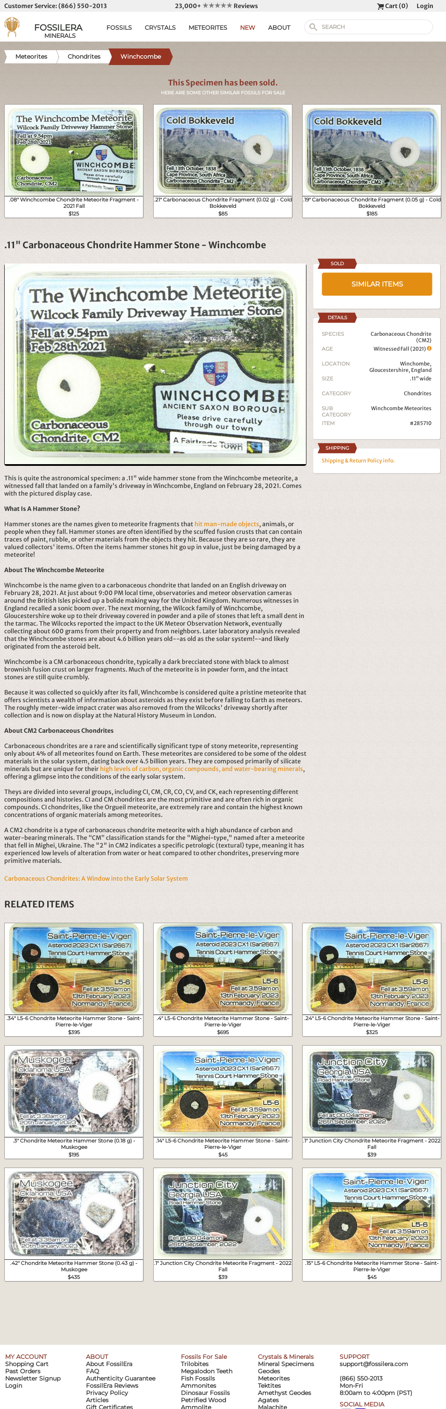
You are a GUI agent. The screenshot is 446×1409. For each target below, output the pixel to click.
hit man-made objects (226, 524)
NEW (247, 27)
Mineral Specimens (286, 1364)
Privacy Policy (107, 1393)
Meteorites (274, 1378)
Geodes (269, 1371)
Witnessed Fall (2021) (403, 349)
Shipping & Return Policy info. (358, 460)
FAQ (92, 1371)
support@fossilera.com (374, 1364)
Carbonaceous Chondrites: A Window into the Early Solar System (96, 878)
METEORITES (208, 27)
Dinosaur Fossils (205, 1393)
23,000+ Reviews (216, 6)
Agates (268, 1400)
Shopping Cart (27, 1364)
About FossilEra (109, 1364)
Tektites (269, 1385)
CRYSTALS (160, 27)
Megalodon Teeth (206, 1371)
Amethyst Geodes (284, 1393)
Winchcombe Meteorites (401, 408)
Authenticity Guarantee (120, 1378)
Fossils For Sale (204, 1357)
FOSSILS (119, 27)
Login (425, 6)
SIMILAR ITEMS (377, 284)
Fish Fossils (198, 1378)
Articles (97, 1400)
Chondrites (418, 393)
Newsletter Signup (32, 1378)
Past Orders (22, 1371)
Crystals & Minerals (286, 1357)
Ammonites (198, 1385)
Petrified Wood (203, 1400)
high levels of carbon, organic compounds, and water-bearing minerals (201, 769)
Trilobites (195, 1364)
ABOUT (279, 27)
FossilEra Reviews (112, 1385)
